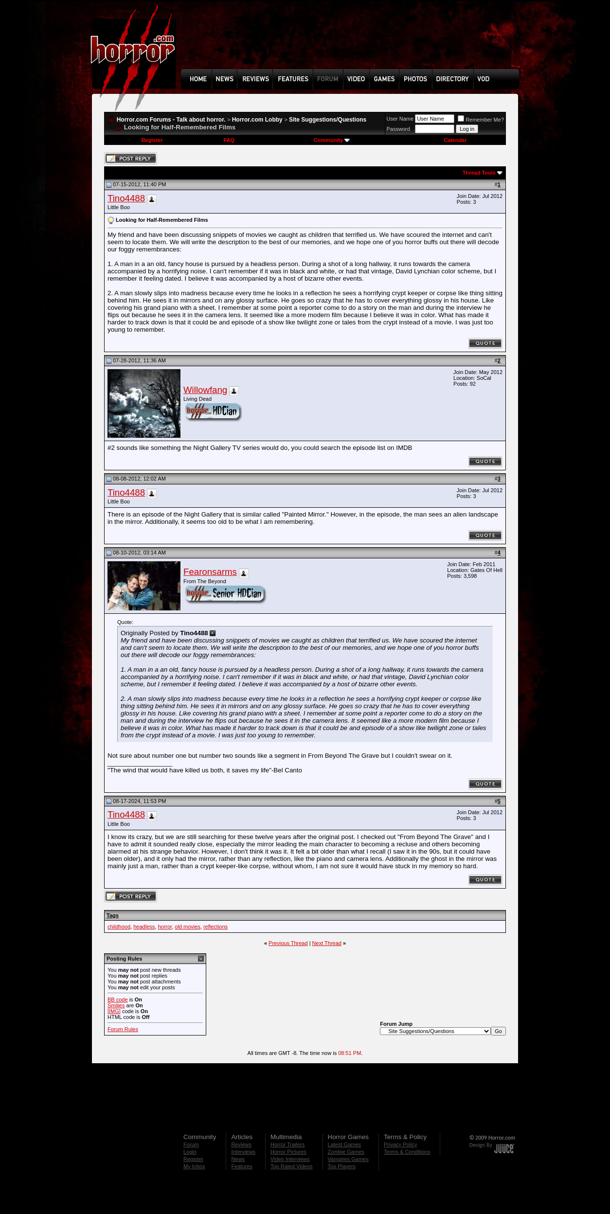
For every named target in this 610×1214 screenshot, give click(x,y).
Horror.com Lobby (257, 119)
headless (144, 926)
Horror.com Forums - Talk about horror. (171, 119)
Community (332, 140)
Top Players (342, 1166)
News (238, 1159)
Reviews (241, 1144)
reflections (215, 926)
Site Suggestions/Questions (327, 119)
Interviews (243, 1152)
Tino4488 (126, 198)
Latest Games (344, 1144)
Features (241, 1166)
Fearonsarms (210, 572)
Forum (191, 1144)
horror (165, 926)
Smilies (116, 1005)
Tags (113, 915)
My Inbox (194, 1166)
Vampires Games (348, 1159)
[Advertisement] (353, 42)
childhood (119, 926)
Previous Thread (288, 943)
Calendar (455, 140)
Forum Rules (123, 1029)
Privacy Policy (400, 1144)
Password (398, 129)
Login (190, 1152)
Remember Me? (481, 120)
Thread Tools (479, 173)
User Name (400, 119)
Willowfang (205, 390)
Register (152, 140)
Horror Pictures (288, 1152)
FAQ (228, 140)
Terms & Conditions (407, 1152)
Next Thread (326, 943)
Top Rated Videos (291, 1166)
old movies (187, 926)
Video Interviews (290, 1159)
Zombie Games (346, 1152)
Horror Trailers (287, 1144)
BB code (118, 999)
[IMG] (114, 1011)
